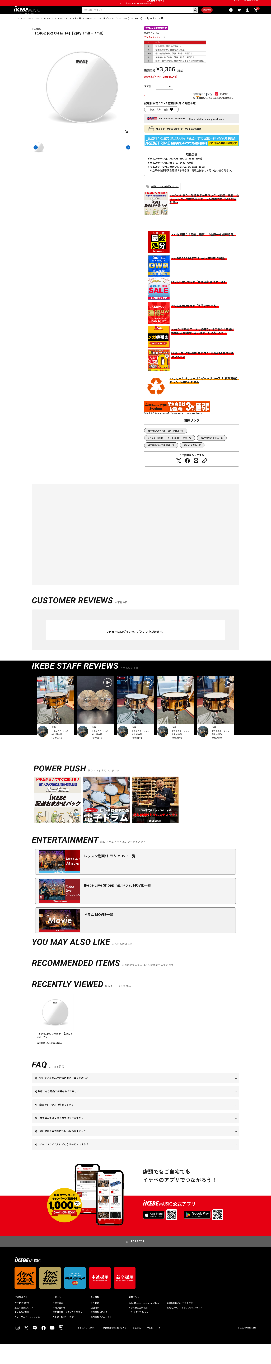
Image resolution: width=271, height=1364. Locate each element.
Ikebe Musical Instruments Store (144, 1323)
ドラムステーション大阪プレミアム (167, 177)
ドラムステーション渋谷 (161, 173)
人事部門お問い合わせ (63, 1336)
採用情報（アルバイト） (102, 1336)
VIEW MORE (135, 761)
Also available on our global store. (206, 130)
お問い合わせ (59, 1327)
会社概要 (95, 1323)
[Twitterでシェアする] (178, 471)
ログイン (237, 4)
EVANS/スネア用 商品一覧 (162, 455)
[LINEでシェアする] (196, 471)
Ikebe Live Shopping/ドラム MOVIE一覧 (117, 904)
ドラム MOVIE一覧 (98, 934)
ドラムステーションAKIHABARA (165, 169)
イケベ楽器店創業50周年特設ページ (135, 11)
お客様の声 (58, 1323)
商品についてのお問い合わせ (165, 197)
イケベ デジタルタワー (139, 1332)
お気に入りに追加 (159, 120)
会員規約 (137, 1348)
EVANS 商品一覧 (193, 455)
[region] (135, 1039)
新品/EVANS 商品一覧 (212, 448)
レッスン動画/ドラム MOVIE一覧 (110, 875)
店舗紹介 (95, 1327)
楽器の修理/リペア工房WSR (180, 1323)
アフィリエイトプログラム (27, 1336)
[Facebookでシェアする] (187, 471)
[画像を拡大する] (126, 142)
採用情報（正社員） (100, 1332)
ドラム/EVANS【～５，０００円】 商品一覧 (170, 448)
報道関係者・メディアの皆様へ (67, 1332)
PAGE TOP (138, 1261)
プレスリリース (154, 1348)
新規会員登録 (251, 4)
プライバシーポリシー (87, 1348)
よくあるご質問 (22, 1332)
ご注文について (22, 1323)
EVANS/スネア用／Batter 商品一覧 (166, 441)
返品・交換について (24, 1327)
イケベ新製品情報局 (138, 1327)
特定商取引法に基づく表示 (115, 1348)
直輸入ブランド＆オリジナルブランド (185, 1327)
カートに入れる (164, 106)
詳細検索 (195, 19)
